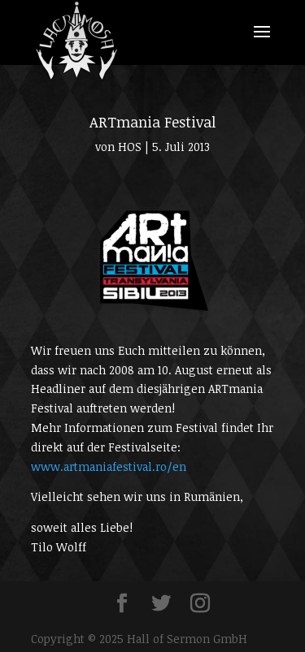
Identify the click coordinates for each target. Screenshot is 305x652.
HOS (130, 146)
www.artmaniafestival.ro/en (108, 466)
